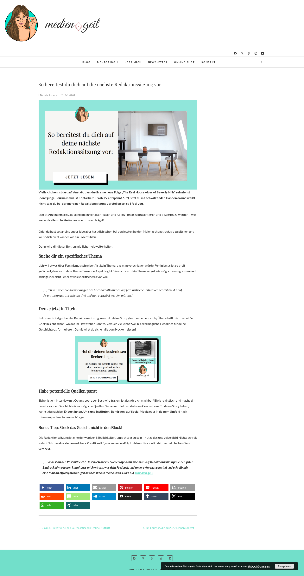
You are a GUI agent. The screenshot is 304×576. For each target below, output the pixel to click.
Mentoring (106, 62)
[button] (52, 487)
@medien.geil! (144, 473)
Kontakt (208, 62)
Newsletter (158, 62)
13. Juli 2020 (67, 95)
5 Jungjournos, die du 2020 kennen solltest (170, 527)
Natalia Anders (48, 95)
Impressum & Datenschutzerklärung (152, 569)
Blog (86, 62)
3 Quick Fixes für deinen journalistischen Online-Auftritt (74, 527)
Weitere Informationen (259, 566)
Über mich (133, 62)
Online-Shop (184, 62)
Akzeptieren (284, 566)
